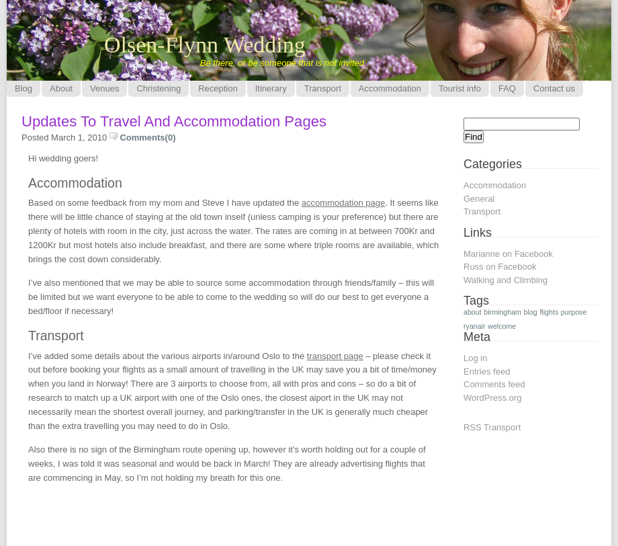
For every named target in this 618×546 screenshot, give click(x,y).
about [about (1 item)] (473, 312)
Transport (482, 211)
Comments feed (494, 384)
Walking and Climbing (505, 280)
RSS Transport (492, 427)
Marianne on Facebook (508, 254)
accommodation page (343, 203)
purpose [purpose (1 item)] (574, 312)
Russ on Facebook (500, 267)
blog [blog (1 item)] (530, 312)
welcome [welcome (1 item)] (502, 326)
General (479, 199)
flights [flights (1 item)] (548, 312)
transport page (335, 356)
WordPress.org (492, 398)
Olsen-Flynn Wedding (205, 44)
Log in (475, 358)
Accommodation (495, 185)
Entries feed (487, 371)
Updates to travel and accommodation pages (173, 121)
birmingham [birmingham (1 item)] (502, 312)
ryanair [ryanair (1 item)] (475, 326)
